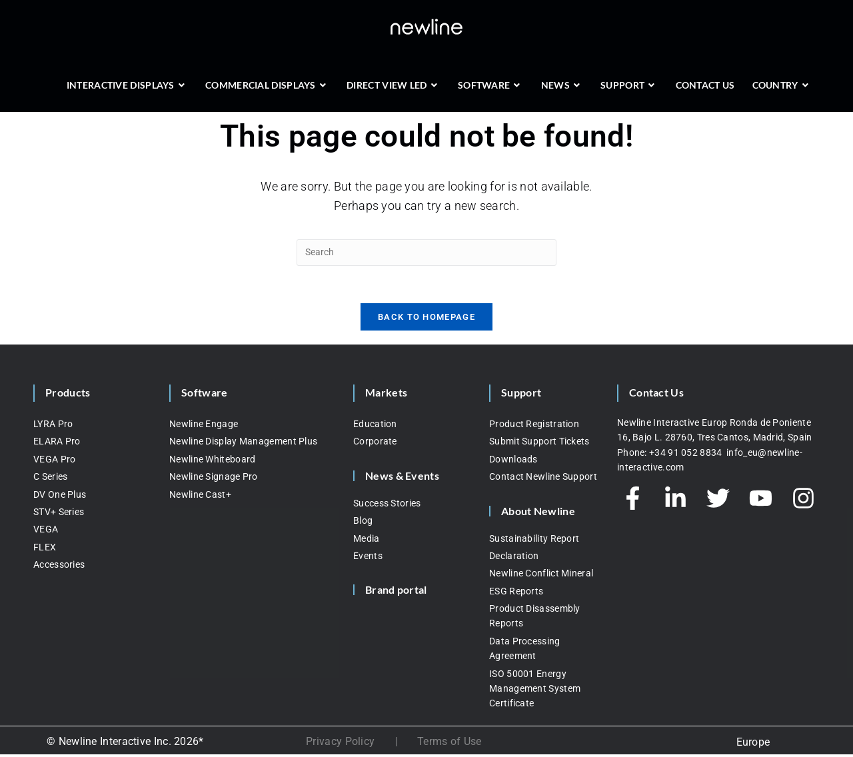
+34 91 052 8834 (686, 455)
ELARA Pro (57, 444)
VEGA (45, 532)
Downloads (513, 461)
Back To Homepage (426, 320)
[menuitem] (753, 745)
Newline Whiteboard (212, 461)
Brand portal (396, 592)
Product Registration (534, 426)
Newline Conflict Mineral (541, 576)
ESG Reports (516, 593)
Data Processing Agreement (524, 651)
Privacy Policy (340, 744)
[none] (753, 745)
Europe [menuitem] (753, 744)
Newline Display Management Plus (243, 444)
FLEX (44, 549)
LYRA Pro (53, 426)
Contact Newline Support (543, 479)
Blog (363, 523)
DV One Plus (59, 497)
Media (366, 541)
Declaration (513, 558)
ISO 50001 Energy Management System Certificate (534, 691)
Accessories (59, 567)
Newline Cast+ (200, 497)
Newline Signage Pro (213, 479)
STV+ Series (58, 514)
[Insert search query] (426, 252)
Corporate (375, 444)
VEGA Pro (54, 461)
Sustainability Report (534, 541)
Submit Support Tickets (539, 444)
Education (375, 426)
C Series (50, 479)
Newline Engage (203, 426)
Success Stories (387, 505)
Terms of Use (449, 744)
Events (368, 558)
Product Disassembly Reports (534, 619)
